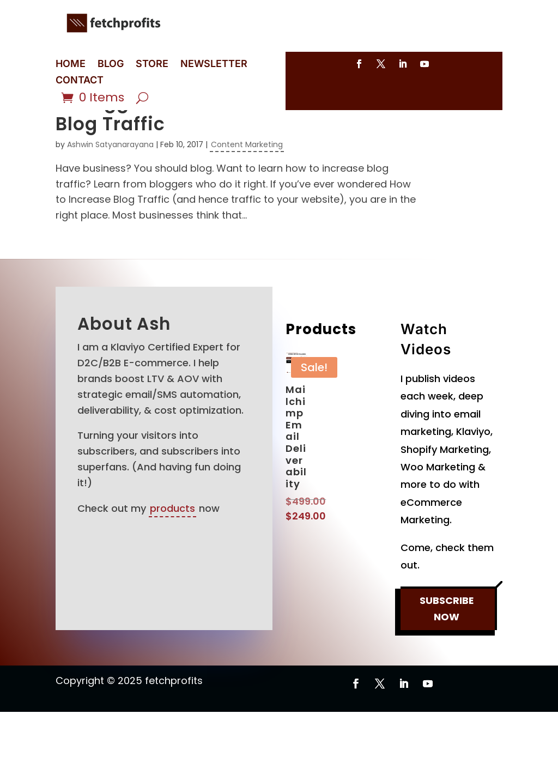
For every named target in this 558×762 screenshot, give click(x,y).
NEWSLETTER (213, 64)
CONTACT (80, 81)
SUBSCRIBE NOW (446, 662)
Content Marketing (247, 194)
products (172, 558)
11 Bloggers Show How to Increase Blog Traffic (215, 163)
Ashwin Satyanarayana (110, 194)
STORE (152, 64)
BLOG (111, 64)
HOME (71, 64)
